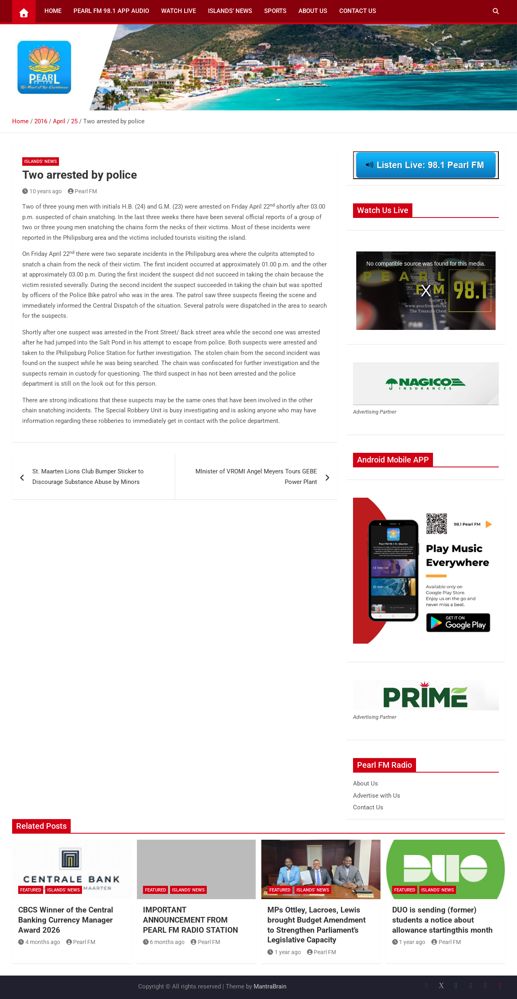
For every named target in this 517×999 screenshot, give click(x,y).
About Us (312, 11)
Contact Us (357, 11)
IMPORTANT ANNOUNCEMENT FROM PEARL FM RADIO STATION (190, 919)
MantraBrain (270, 986)
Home (52, 11)
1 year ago (284, 952)
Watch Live (178, 11)
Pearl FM (82, 191)
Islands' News (40, 161)
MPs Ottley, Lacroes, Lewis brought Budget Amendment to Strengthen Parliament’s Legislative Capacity (316, 924)
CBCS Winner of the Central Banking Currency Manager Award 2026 (65, 919)
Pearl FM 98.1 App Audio (111, 11)
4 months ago (39, 942)
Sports (275, 11)
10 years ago (42, 191)
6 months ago (164, 942)
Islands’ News (230, 11)
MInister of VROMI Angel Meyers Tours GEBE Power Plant (256, 477)
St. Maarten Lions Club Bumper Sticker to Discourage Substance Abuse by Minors (88, 477)
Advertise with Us (376, 795)
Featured (30, 890)
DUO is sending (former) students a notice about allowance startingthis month (442, 919)
